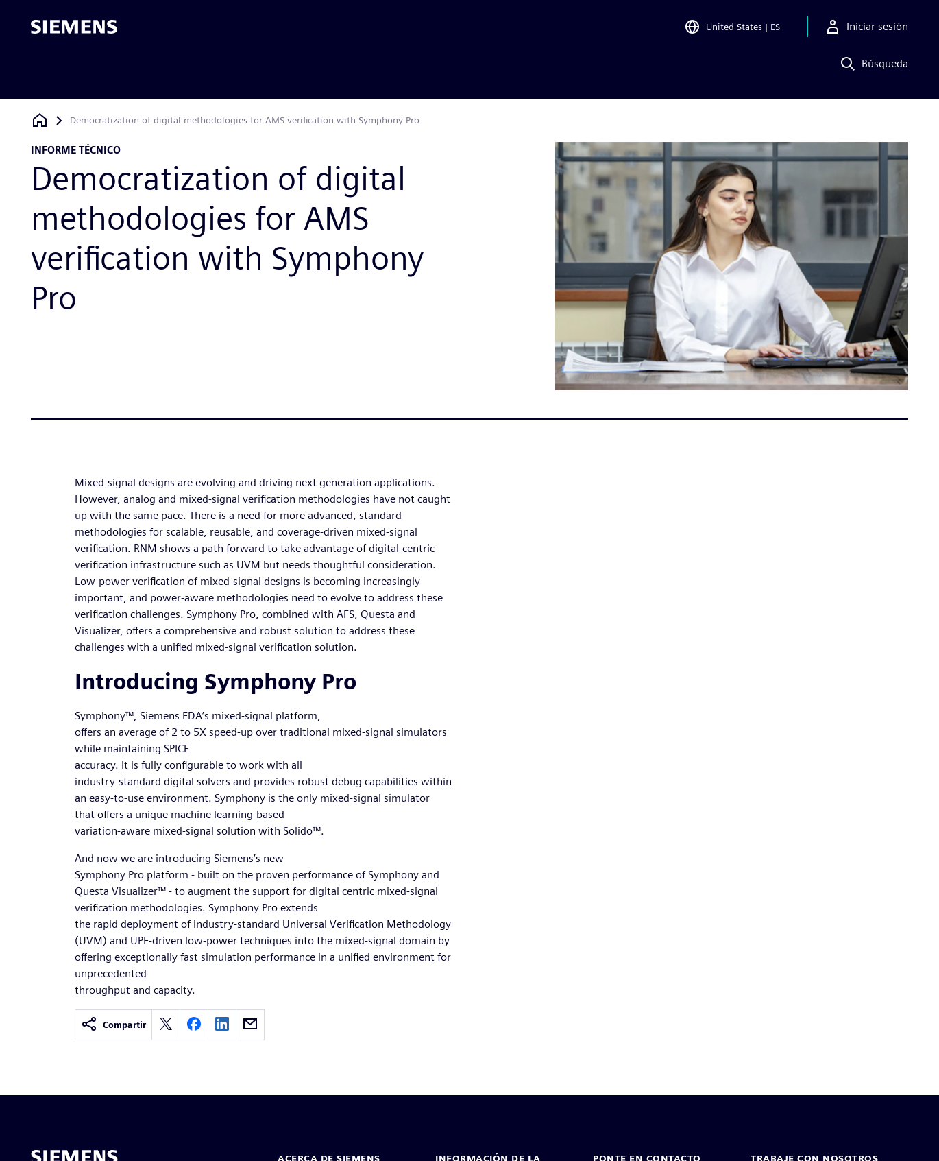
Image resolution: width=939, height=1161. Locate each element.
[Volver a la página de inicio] (40, 120)
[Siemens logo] (74, 30)
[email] (250, 1025)
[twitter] (166, 1025)
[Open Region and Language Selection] (732, 30)
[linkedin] (222, 1025)
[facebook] (194, 1025)
